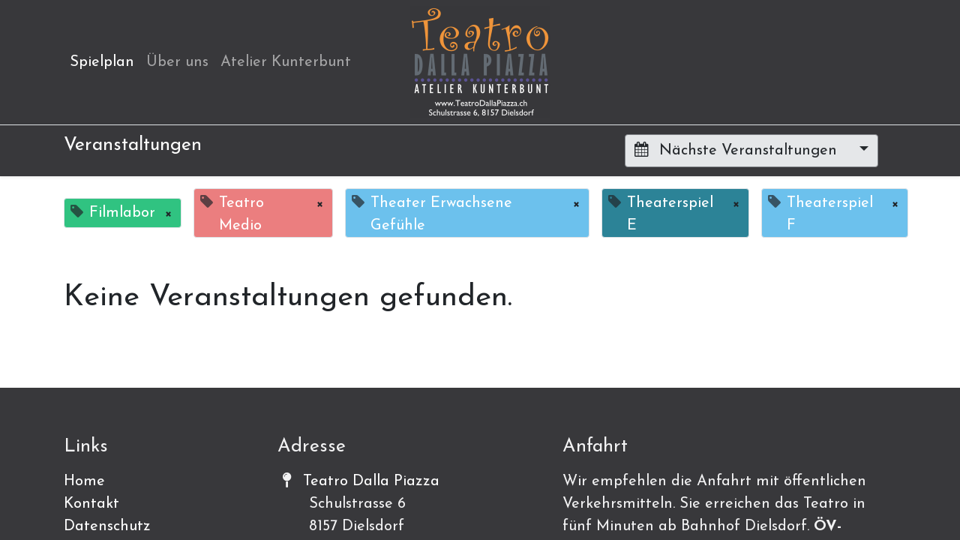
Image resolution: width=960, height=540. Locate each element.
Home (84, 481)
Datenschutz (107, 526)
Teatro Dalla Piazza (371, 481)
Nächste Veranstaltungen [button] (738, 150)
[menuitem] (102, 62)
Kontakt (91, 504)
